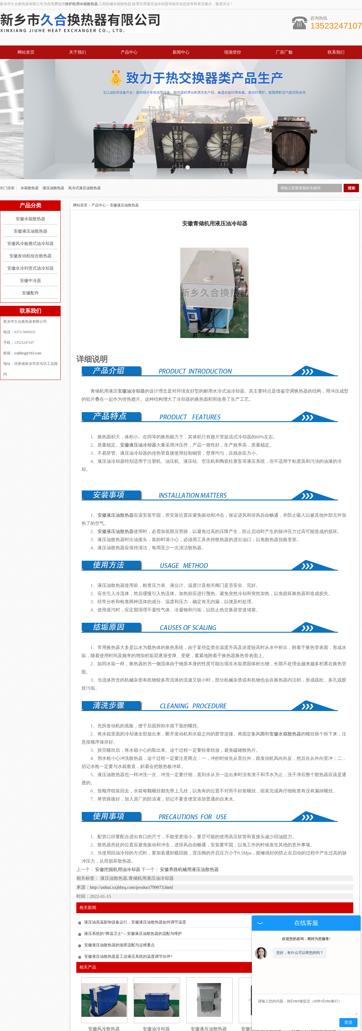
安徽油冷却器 (156, 992)
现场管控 (232, 52)
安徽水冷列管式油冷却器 (30, 232)
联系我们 (336, 52)
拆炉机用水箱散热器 (81, 4)
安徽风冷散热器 (104, 992)
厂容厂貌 (284, 52)
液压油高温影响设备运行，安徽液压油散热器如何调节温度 (135, 886)
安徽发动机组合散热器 (30, 220)
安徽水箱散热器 (30, 182)
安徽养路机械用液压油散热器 (189, 833)
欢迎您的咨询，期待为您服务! (306, 939)
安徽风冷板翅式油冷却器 (30, 207)
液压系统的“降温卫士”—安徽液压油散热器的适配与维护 (133, 897)
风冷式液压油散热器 (84, 152)
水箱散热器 (30, 152)
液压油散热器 (54, 152)
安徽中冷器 (30, 244)
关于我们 (77, 52)
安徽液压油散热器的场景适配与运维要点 (119, 909)
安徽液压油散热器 (30, 195)
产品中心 (129, 52)
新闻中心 (181, 52)
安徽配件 (30, 257)
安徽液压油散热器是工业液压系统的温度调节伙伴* (128, 920)
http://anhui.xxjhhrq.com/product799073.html (131, 851)
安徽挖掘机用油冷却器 (117, 833)
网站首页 (25, 52)
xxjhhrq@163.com (27, 317)
